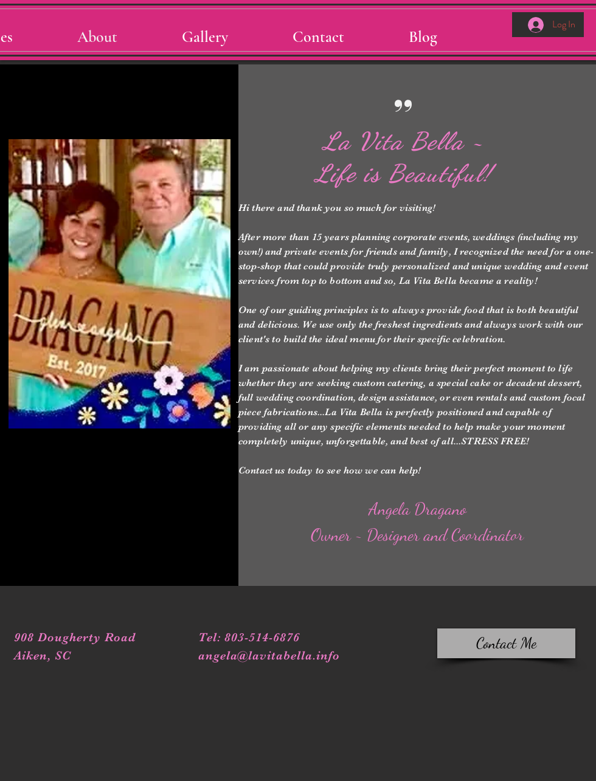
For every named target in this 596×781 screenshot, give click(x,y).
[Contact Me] (506, 643)
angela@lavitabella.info (269, 655)
